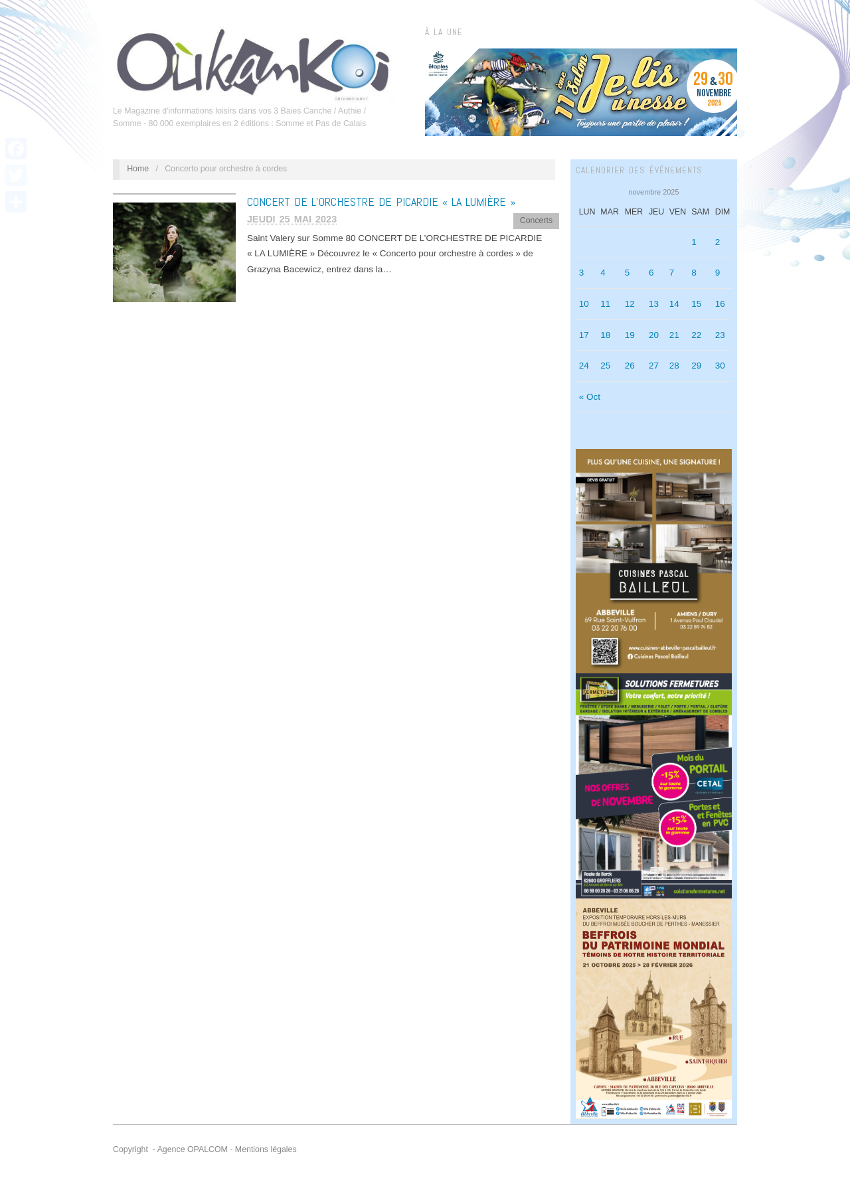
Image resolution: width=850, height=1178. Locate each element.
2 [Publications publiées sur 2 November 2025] (718, 242)
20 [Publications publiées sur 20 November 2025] (654, 335)
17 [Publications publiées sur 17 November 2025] (584, 335)
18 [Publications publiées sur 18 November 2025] (605, 335)
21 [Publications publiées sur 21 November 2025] (674, 335)
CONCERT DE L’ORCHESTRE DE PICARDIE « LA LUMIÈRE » (381, 201)
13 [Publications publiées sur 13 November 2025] (654, 304)
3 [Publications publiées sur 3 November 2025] (581, 273)
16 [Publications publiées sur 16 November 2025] (720, 304)
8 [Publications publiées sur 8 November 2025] (694, 273)
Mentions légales (266, 1149)
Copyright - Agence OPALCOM (170, 1149)
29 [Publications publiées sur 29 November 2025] (696, 366)
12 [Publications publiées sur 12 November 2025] (630, 304)
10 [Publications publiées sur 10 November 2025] (584, 304)
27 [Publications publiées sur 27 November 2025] (654, 366)
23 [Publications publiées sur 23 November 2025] (720, 335)
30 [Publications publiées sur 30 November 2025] (720, 366)
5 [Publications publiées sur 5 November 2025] (627, 273)
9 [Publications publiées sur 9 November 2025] (718, 273)
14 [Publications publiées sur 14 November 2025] (674, 304)
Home (138, 168)
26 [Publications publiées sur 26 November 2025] (630, 366)
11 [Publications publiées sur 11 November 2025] (605, 304)
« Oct (589, 397)
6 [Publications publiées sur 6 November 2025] (651, 273)
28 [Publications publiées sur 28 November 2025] (674, 366)
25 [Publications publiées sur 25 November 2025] (605, 366)
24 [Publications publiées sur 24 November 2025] (584, 366)
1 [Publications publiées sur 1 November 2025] (694, 242)
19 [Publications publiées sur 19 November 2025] (630, 335)
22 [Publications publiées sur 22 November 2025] (696, 335)
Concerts (536, 220)
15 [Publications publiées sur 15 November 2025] (696, 304)
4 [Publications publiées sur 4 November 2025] (603, 273)
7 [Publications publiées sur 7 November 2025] (672, 273)
